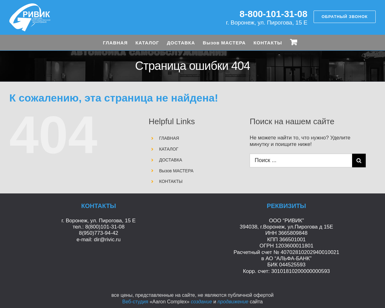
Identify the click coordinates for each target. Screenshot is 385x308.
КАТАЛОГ (168, 149)
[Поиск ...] (301, 160)
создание (201, 301)
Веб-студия (135, 301)
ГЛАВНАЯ (169, 138)
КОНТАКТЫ (171, 181)
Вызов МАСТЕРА (176, 170)
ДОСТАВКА (170, 159)
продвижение (233, 301)
